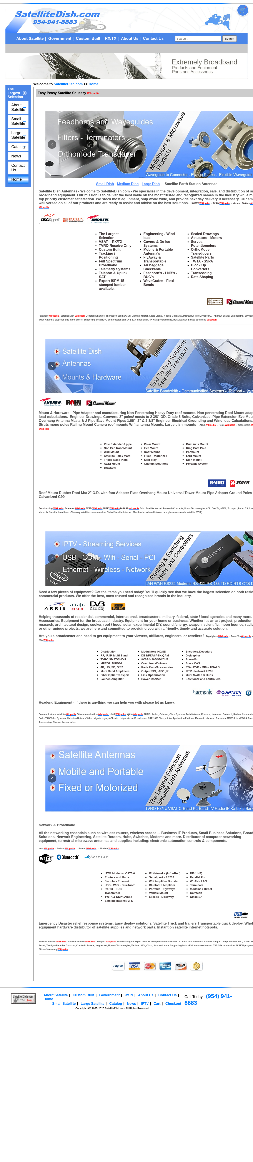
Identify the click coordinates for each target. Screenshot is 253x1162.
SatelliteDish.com (68, 84)
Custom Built (88, 38)
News (16, 156)
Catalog (18, 147)
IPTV (145, 1003)
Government (59, 38)
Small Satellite (18, 121)
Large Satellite (18, 135)
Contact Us (153, 38)
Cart (156, 1003)
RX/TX (110, 38)
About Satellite (30, 38)
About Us (129, 38)
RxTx (129, 995)
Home (16, 179)
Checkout (173, 1003)
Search (229, 38)
